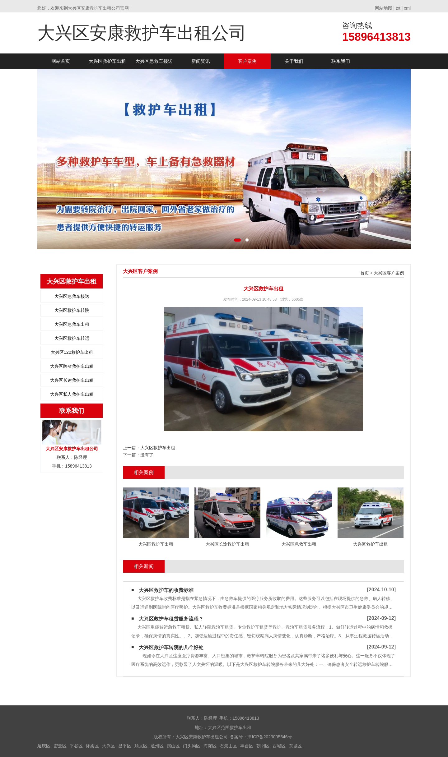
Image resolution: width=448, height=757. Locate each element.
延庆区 (43, 745)
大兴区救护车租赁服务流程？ (171, 618)
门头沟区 (191, 745)
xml (407, 8)
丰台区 (246, 745)
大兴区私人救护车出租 (72, 394)
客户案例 (247, 61)
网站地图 (383, 8)
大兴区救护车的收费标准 (166, 590)
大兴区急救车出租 (71, 324)
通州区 (157, 745)
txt (398, 8)
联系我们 (340, 61)
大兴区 (108, 745)
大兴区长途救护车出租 (72, 380)
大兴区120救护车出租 (72, 352)
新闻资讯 (200, 61)
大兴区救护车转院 (71, 310)
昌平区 (124, 745)
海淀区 (210, 745)
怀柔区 (92, 745)
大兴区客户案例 (389, 273)
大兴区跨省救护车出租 (72, 366)
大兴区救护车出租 (107, 61)
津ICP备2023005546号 (269, 736)
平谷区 (76, 745)
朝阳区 (262, 745)
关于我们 (294, 61)
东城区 (295, 745)
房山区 (173, 745)
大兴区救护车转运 (71, 338)
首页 (364, 273)
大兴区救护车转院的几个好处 (171, 647)
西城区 (279, 745)
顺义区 (140, 745)
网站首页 (60, 61)
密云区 (60, 745)
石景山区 (228, 745)
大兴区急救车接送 (154, 61)
